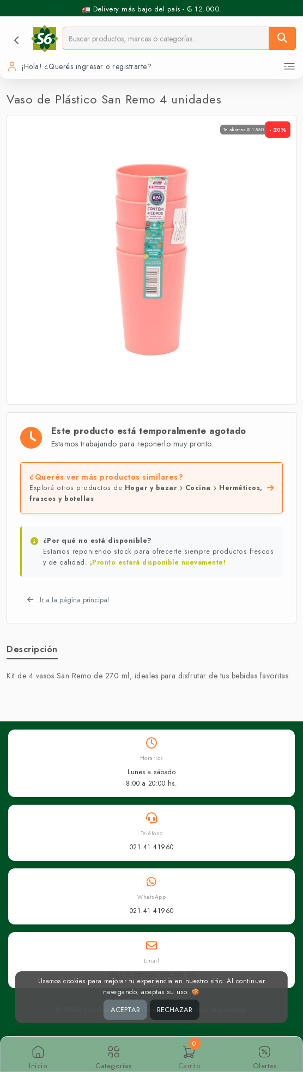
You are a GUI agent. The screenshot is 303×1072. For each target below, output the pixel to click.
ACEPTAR (125, 1009)
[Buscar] (282, 38)
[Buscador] (166, 38)
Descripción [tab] (32, 649)
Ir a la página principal (68, 600)
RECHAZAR (174, 1009)
